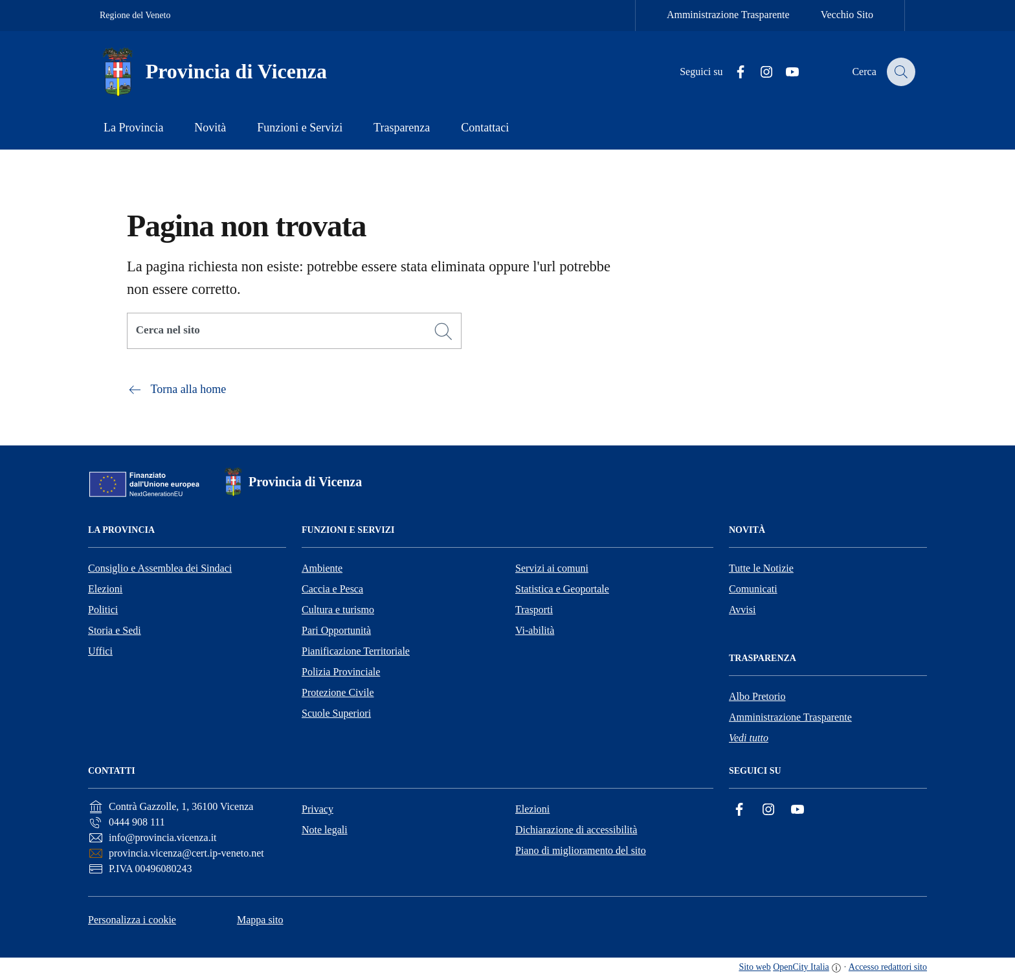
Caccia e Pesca (332, 588)
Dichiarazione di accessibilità (576, 829)
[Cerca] (443, 331)
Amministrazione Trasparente (728, 14)
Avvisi (742, 609)
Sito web (754, 967)
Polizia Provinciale (341, 671)
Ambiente (322, 568)
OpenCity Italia (801, 967)
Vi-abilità (534, 630)
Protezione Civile (338, 692)
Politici (103, 609)
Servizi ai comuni (551, 568)
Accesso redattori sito (888, 967)
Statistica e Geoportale (562, 588)
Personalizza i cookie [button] (132, 919)
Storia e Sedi (114, 630)
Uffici (100, 651)
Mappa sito (260, 919)
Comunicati (753, 588)
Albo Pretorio (757, 696)
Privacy (317, 808)
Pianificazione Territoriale (356, 651)
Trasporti (534, 609)
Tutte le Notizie (761, 568)
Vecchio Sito (847, 14)
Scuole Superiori (336, 713)
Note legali (325, 829)
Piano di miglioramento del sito (580, 850)
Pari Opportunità (336, 630)
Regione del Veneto (135, 15)
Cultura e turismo (338, 609)
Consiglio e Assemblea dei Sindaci (160, 568)
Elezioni (105, 588)
